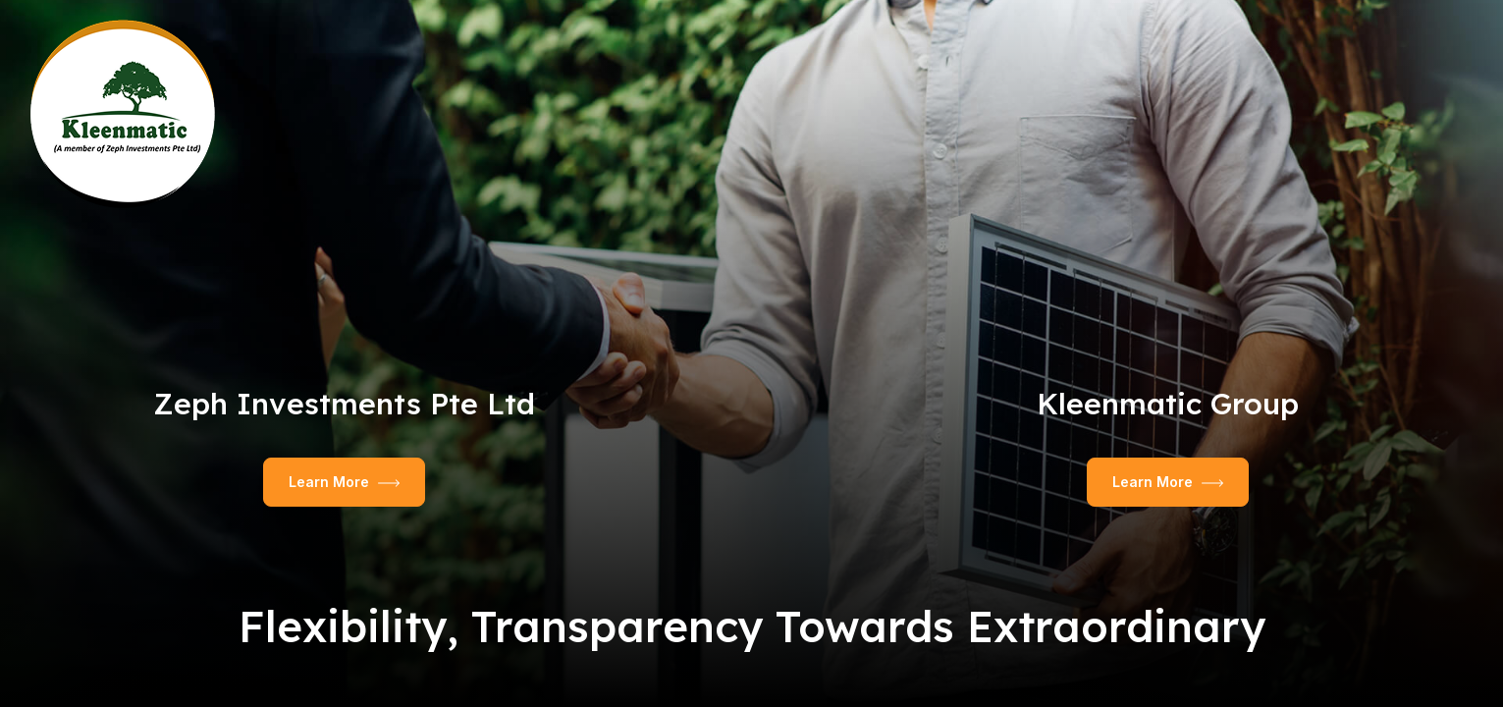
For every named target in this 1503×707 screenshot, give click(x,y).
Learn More (344, 481)
